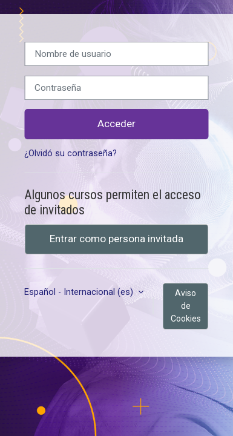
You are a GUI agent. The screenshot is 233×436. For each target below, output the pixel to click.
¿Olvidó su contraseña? (70, 153)
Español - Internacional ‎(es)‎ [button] (80, 292)
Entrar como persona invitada (116, 239)
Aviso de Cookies (186, 305)
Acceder (116, 123)
